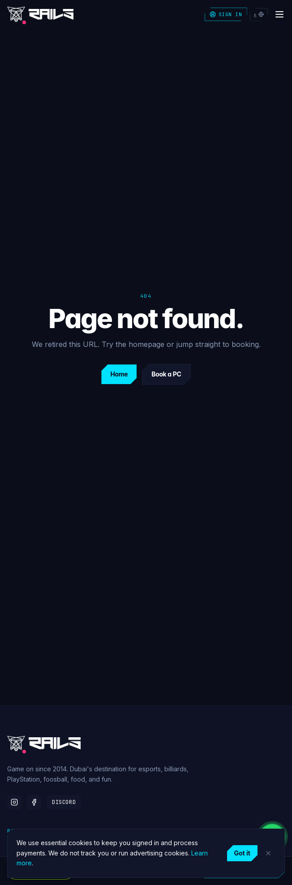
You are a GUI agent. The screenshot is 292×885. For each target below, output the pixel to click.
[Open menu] (279, 14)
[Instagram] (14, 802)
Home (119, 374)
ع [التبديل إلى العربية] (259, 14)
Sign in (226, 14)
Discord (64, 802)
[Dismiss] (268, 853)
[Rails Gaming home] (40, 14)
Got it (242, 853)
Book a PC (166, 374)
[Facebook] (34, 802)
